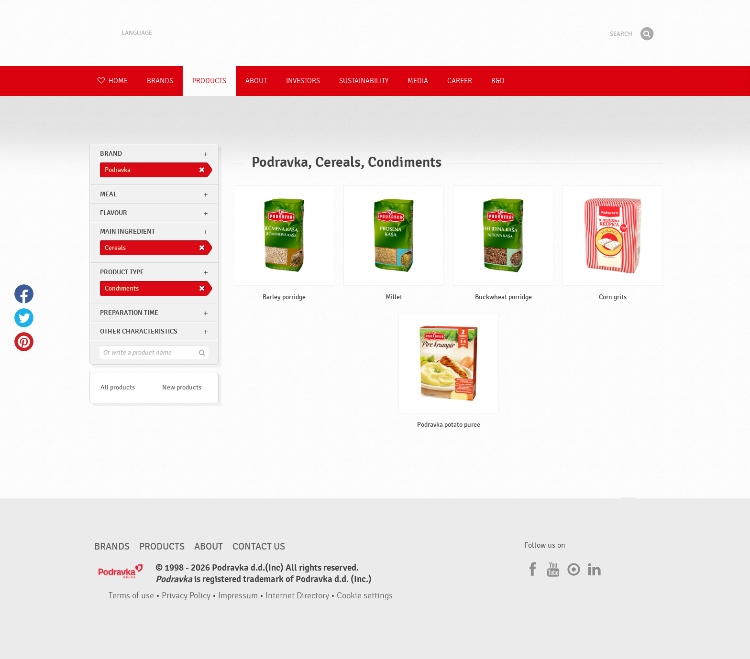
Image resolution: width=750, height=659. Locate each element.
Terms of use (131, 596)
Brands (160, 81)
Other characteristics (138, 331)
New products (181, 387)
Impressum (238, 596)
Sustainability (363, 81)
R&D (498, 81)
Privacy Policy (186, 596)
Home (113, 81)
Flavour (113, 213)
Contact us (258, 546)
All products (117, 387)
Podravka (375, 33)
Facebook (23, 293)
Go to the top (628, 506)
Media (418, 81)
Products (209, 81)
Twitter (23, 317)
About (256, 81)
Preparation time (129, 313)
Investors (303, 81)
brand (111, 154)
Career (459, 81)
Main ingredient (127, 231)
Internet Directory (297, 596)
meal (108, 194)
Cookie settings (365, 596)
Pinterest (23, 341)
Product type (122, 272)
